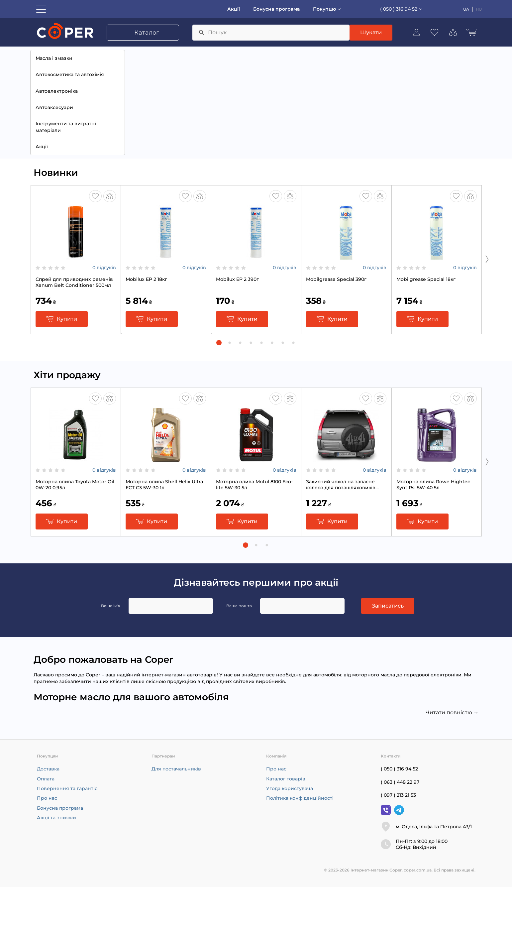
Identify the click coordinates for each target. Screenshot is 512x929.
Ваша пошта (239, 647)
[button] (219, 385)
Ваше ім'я (110, 647)
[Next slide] (487, 301)
